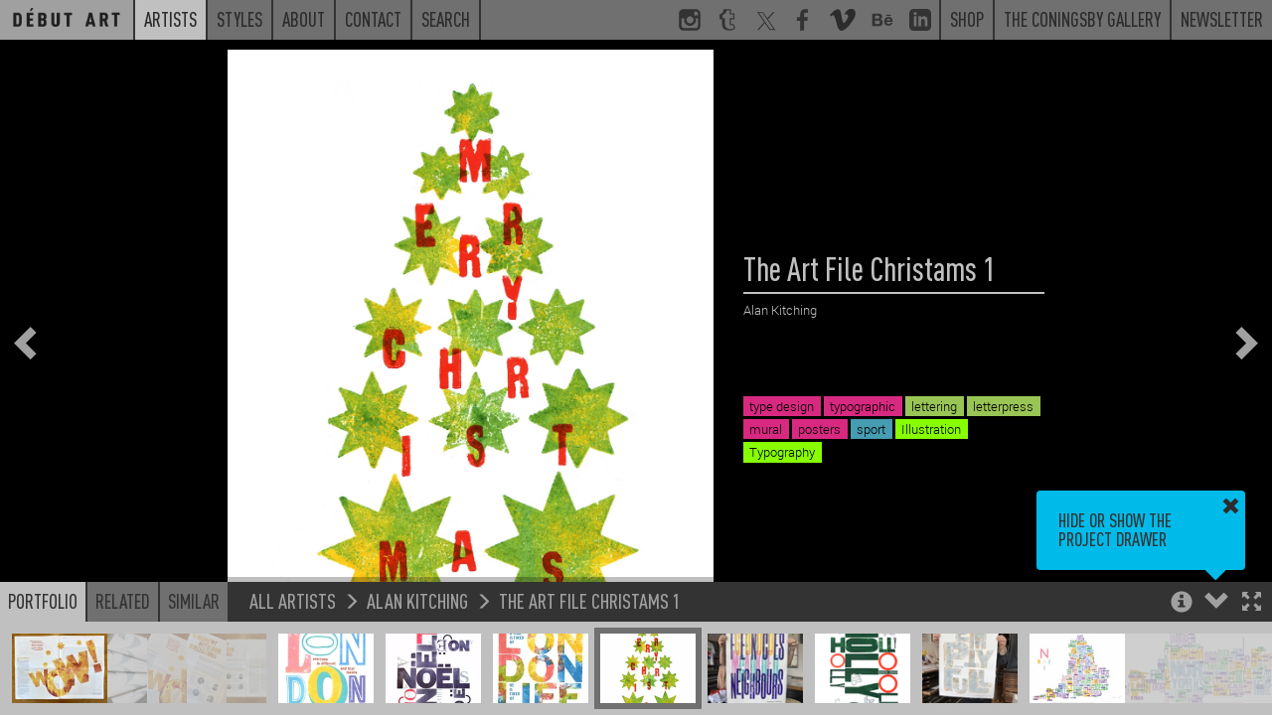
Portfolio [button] (43, 601)
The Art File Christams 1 (590, 600)
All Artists (292, 600)
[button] (1251, 603)
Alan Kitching (417, 600)
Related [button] (122, 601)
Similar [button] (194, 601)
